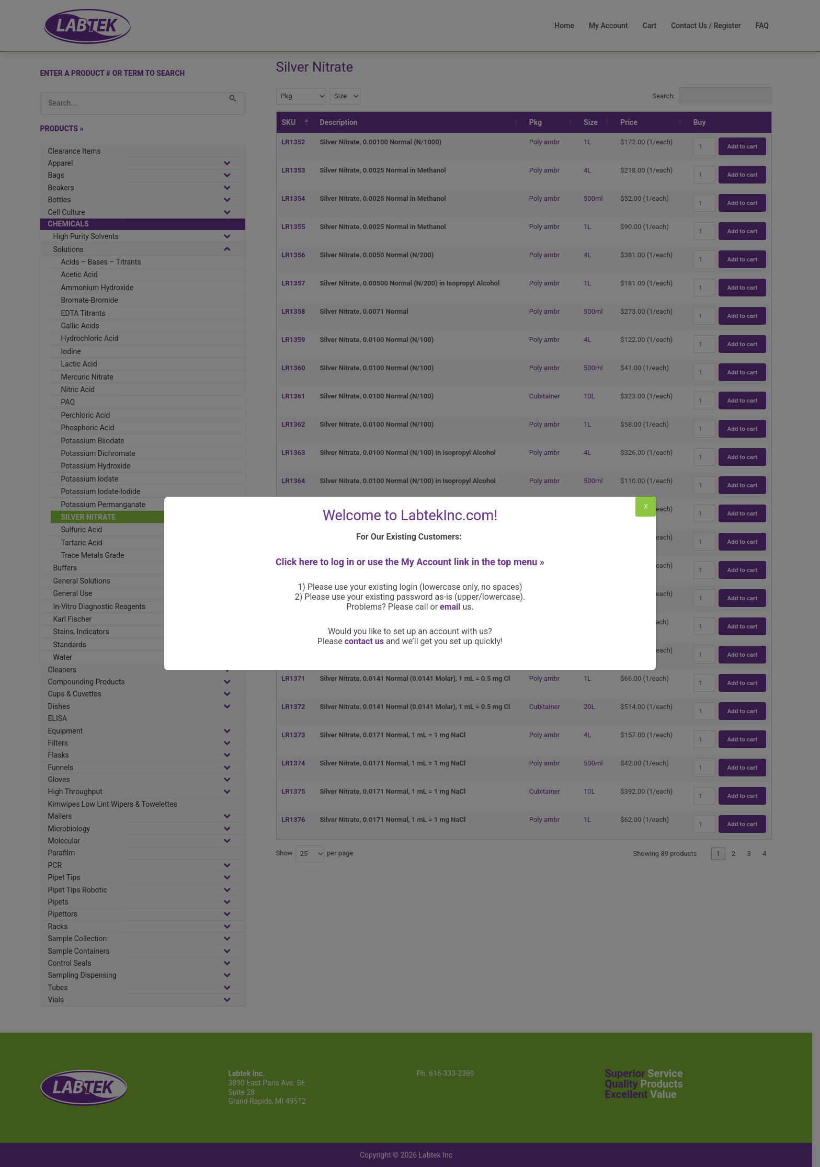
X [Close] (646, 506)
